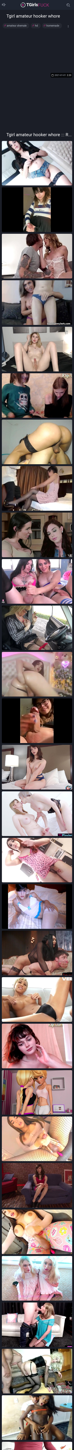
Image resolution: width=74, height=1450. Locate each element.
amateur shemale (17, 25)
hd (36, 25)
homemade (52, 25)
